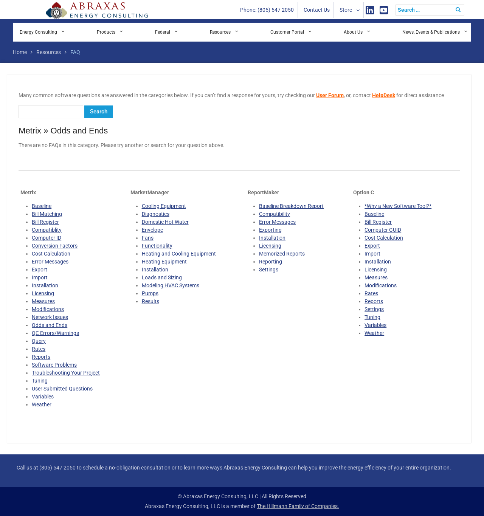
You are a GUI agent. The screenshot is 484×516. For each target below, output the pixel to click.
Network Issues (50, 317)
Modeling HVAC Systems (170, 285)
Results (150, 301)
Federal (162, 32)
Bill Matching (47, 214)
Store (346, 10)
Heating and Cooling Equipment (179, 254)
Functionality (157, 246)
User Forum (330, 95)
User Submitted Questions (62, 389)
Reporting (270, 262)
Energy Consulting (38, 32)
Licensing (43, 293)
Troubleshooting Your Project (66, 373)
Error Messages (50, 262)
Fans (148, 238)
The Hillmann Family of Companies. (298, 506)
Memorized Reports (282, 254)
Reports (41, 357)
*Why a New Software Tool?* (398, 206)
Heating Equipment (164, 262)
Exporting (270, 230)
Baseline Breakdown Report (291, 206)
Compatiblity (47, 230)
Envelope (152, 230)
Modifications (48, 309)
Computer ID (46, 238)
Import (40, 277)
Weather (41, 404)
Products (106, 32)
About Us (353, 32)
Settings (268, 270)
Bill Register (45, 222)
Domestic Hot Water (165, 222)
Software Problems (54, 365)
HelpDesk (383, 95)
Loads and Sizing (162, 277)
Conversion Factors (55, 246)
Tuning (40, 381)
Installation (45, 285)
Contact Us (317, 10)
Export (39, 270)
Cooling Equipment (164, 206)
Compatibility (274, 214)
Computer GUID (383, 230)
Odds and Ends (49, 325)
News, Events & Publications (431, 32)
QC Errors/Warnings (55, 333)
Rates (38, 349)
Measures (43, 301)
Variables (43, 397)
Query (39, 341)
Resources (220, 32)
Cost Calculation (51, 254)
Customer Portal (287, 32)
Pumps (150, 293)
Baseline (41, 206)
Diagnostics (155, 214)
